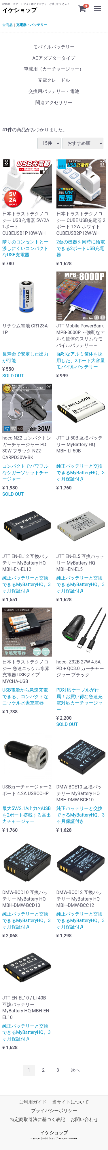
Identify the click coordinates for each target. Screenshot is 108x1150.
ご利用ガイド (33, 1102)
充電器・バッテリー (31, 25)
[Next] (75, 1070)
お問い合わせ (84, 1119)
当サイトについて (70, 1102)
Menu (98, 6)
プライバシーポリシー (54, 1111)
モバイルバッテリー (54, 47)
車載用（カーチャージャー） (54, 69)
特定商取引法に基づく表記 (37, 1119)
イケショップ (19, 10)
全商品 (7, 25)
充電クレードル (54, 80)
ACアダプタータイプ (54, 58)
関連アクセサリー (53, 102)
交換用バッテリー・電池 (54, 91)
